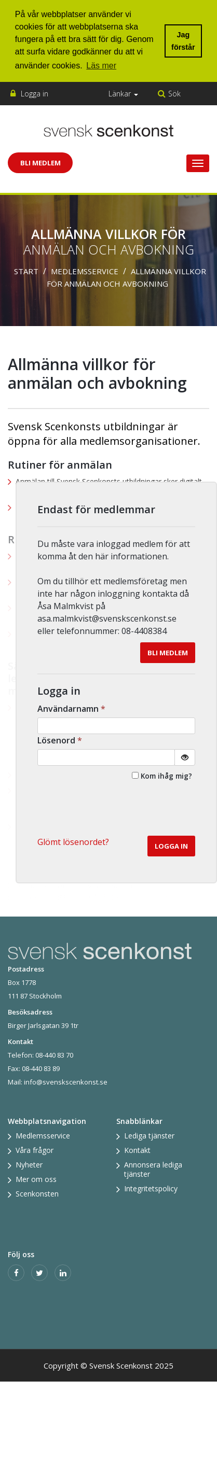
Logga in (34, 93)
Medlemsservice (84, 271)
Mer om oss (36, 1179)
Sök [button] (174, 93)
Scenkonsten (37, 1194)
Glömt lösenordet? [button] (73, 842)
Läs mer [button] (101, 65)
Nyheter (29, 1165)
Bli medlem (167, 652)
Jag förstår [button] (183, 41)
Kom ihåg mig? (166, 776)
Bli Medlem (40, 162)
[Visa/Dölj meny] (197, 163)
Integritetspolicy (151, 1188)
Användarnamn (72, 708)
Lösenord (60, 740)
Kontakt (137, 1150)
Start (26, 271)
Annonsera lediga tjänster (153, 1169)
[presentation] (116, 810)
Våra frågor (34, 1150)
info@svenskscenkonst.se (65, 1082)
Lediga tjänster (149, 1136)
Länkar (123, 93)
